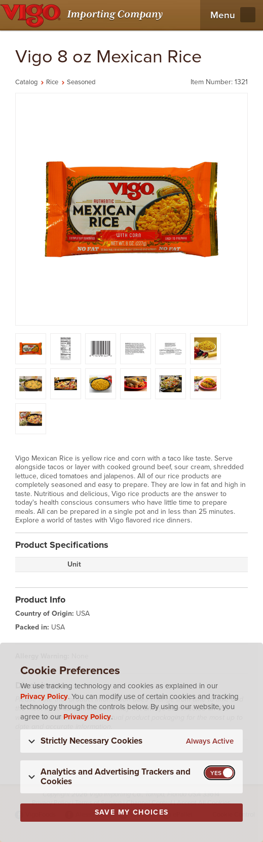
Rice (52, 82)
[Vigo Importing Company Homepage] (83, 15)
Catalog (26, 82)
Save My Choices (132, 812)
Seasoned (81, 82)
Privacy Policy (44, 696)
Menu (222, 15)
